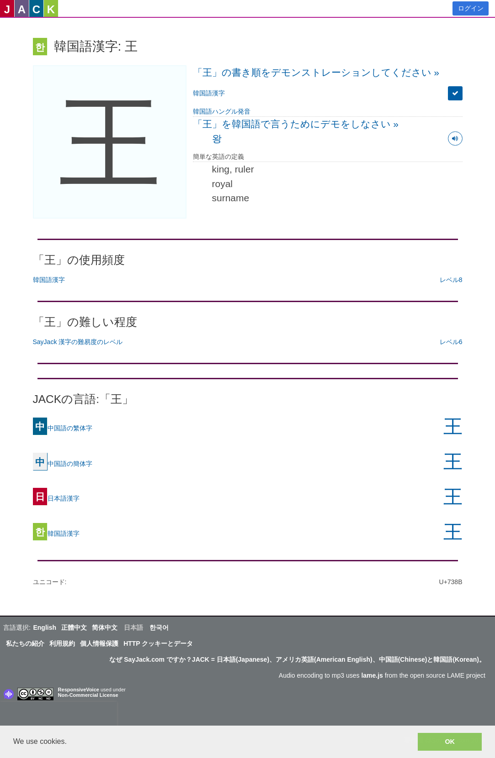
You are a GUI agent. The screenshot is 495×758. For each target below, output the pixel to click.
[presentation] (58, 715)
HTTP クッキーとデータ (158, 643)
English (44, 627)
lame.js (372, 675)
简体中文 (104, 627)
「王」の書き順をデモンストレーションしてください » (316, 72)
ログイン (471, 8)
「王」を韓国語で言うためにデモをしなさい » (296, 124)
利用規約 (62, 643)
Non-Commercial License (88, 695)
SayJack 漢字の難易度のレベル (78, 341)
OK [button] (450, 741)
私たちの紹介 (25, 643)
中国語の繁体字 (62, 427)
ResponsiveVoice (78, 689)
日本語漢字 (56, 498)
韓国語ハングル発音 (221, 111)
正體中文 (74, 627)
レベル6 (451, 341)
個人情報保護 (99, 643)
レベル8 (451, 279)
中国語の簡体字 (62, 463)
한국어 (159, 627)
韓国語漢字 (209, 93)
